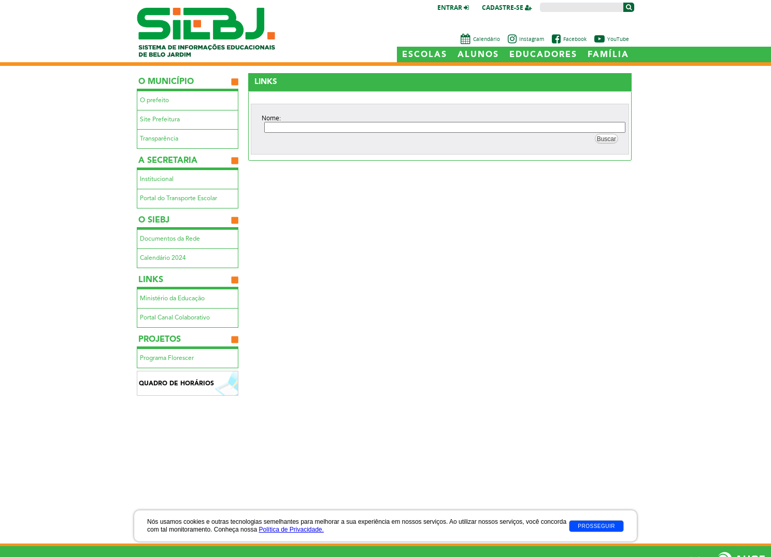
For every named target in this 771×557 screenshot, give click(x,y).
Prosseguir (596, 526)
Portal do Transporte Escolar (178, 199)
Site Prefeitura (160, 120)
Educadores (543, 55)
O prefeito (154, 101)
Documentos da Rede (170, 239)
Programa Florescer (167, 358)
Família (608, 55)
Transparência (159, 139)
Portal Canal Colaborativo (175, 318)
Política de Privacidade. (291, 529)
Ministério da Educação (172, 299)
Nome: (271, 118)
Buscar (606, 139)
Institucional (157, 179)
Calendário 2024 (163, 258)
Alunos (478, 55)
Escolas (424, 55)
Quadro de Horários (176, 384)
